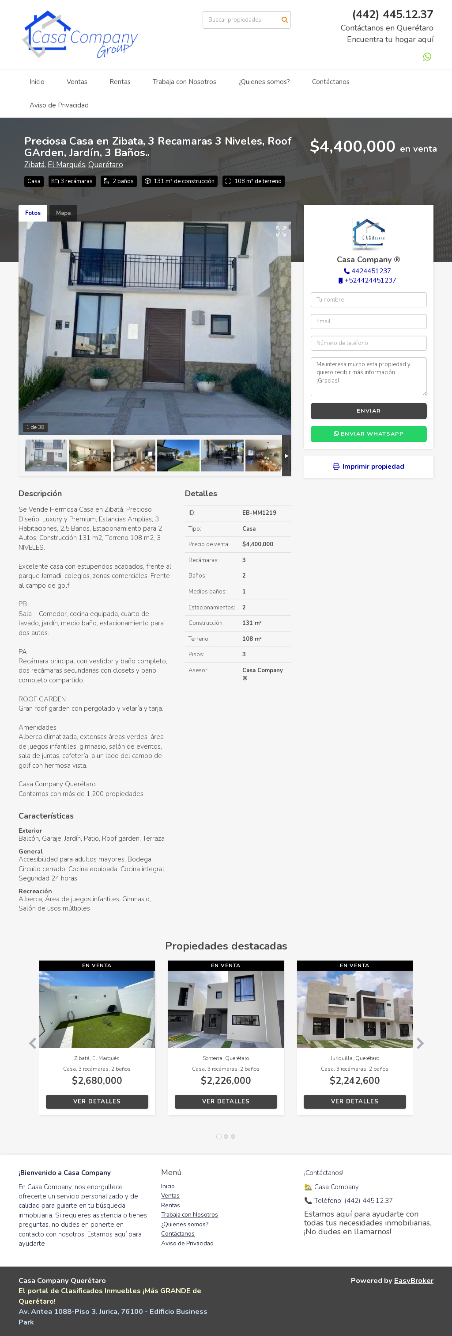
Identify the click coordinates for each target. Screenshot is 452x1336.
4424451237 (371, 271)
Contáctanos (331, 81)
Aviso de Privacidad (59, 105)
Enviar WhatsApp (369, 434)
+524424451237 (370, 280)
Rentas (120, 81)
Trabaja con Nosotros (184, 81)
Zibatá (34, 165)
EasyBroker (413, 1280)
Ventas (77, 81)
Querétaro (105, 165)
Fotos (33, 213)
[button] (29, 1042)
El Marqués (66, 165)
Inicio (37, 81)
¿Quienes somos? (264, 81)
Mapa (63, 213)
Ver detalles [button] (97, 1102)
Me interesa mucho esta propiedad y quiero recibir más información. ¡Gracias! (369, 376)
